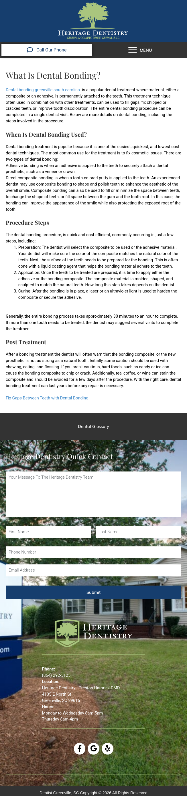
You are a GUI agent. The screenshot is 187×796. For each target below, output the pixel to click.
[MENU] (140, 50)
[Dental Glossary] (93, 426)
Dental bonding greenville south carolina (43, 89)
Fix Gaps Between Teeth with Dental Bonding (47, 398)
